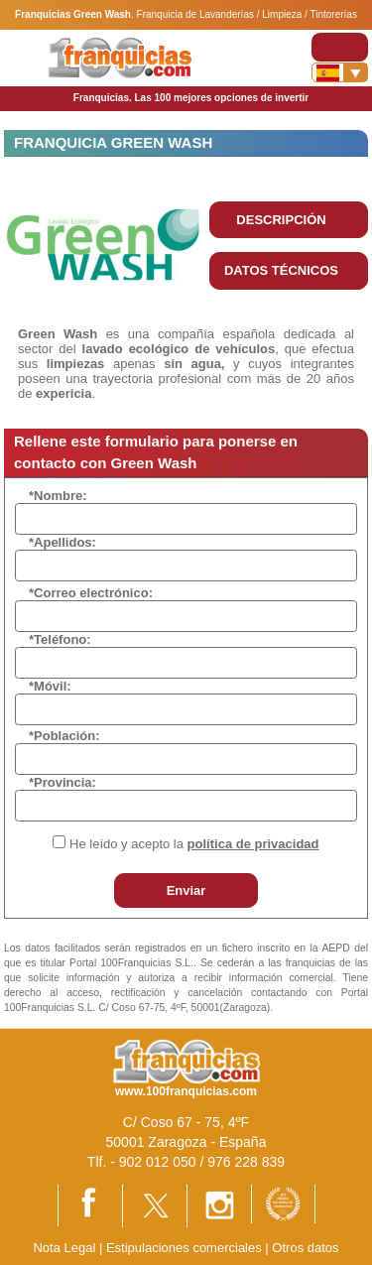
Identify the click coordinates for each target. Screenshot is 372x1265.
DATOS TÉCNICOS (281, 270)
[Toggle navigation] (339, 47)
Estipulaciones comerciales (185, 1247)
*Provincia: (62, 782)
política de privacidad (253, 843)
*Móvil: (50, 686)
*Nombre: (58, 495)
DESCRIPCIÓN (280, 219)
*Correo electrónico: (91, 592)
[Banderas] (339, 72)
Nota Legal (64, 1247)
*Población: (64, 735)
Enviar (186, 890)
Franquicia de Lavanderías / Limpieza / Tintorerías (247, 14)
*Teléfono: (60, 639)
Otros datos (305, 1247)
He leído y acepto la (193, 843)
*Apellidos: (62, 542)
